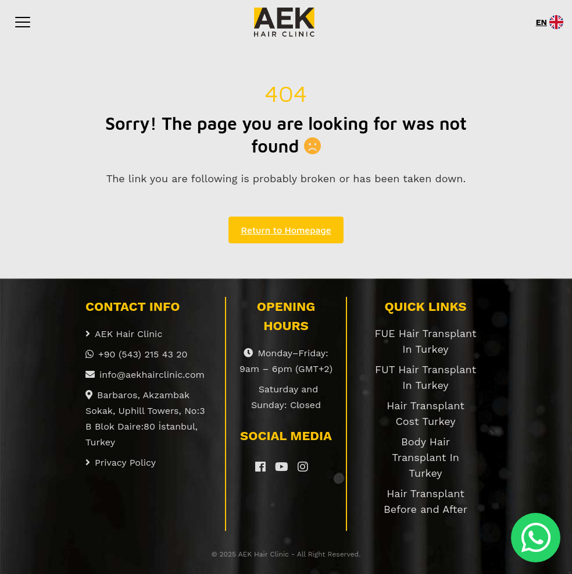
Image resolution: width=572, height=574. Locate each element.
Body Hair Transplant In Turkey (425, 457)
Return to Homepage (286, 230)
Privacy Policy (120, 462)
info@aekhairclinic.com (145, 374)
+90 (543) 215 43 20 (136, 354)
